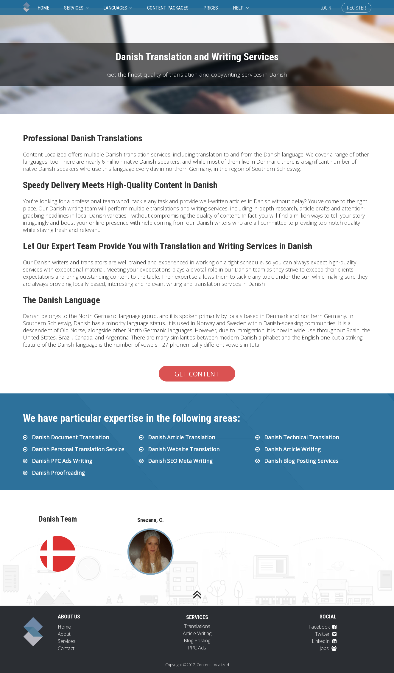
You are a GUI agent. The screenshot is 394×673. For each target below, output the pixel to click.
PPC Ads (197, 647)
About (64, 634)
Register (356, 8)
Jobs (328, 648)
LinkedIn (324, 641)
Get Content (197, 373)
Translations (197, 626)
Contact (66, 648)
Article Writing (197, 633)
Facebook (323, 627)
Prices (210, 8)
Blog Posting (197, 640)
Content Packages (168, 8)
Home (43, 8)
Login (325, 8)
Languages (117, 8)
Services (76, 8)
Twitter (326, 634)
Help (241, 8)
